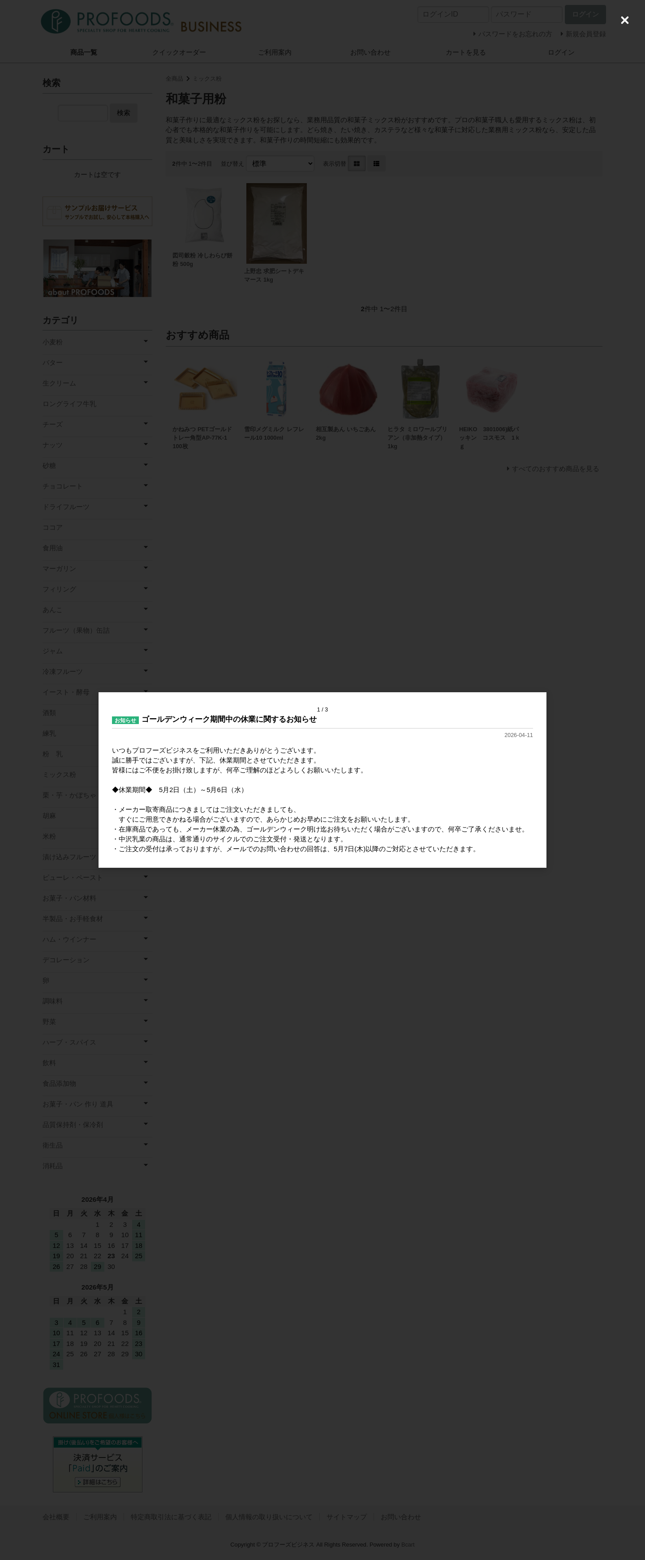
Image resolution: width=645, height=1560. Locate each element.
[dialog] (322, 780)
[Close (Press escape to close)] (625, 20)
